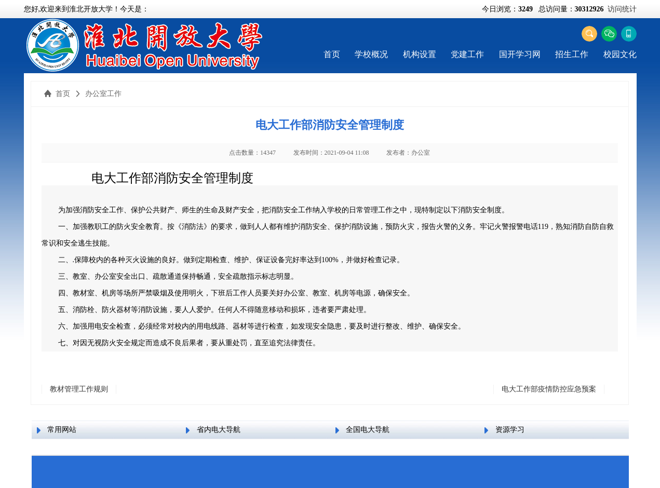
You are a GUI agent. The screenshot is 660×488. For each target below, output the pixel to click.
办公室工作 (103, 94)
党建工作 (467, 54)
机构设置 (419, 54)
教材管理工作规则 (79, 389)
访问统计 (622, 9)
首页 (332, 54)
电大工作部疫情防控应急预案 (549, 389)
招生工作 (571, 54)
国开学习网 (520, 54)
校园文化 (620, 54)
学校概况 (371, 54)
